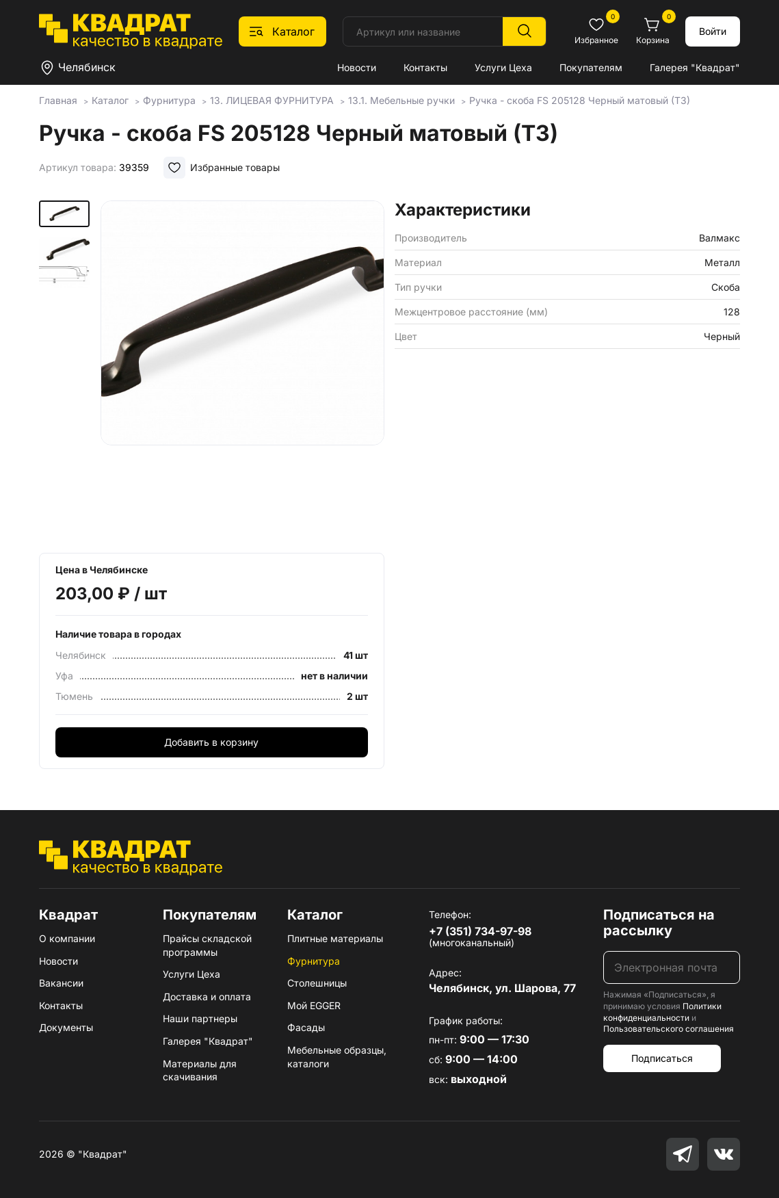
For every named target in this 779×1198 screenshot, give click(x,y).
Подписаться (662, 1058)
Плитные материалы (335, 938)
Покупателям (590, 67)
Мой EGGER (314, 1005)
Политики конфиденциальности (662, 1012)
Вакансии (61, 983)
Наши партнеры (200, 1018)
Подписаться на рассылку (659, 923)
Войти (712, 31)
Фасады (306, 1027)
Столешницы (317, 983)
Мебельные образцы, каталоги (336, 1056)
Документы (66, 1027)
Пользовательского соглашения (668, 1029)
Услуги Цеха (503, 67)
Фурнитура (313, 961)
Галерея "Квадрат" (695, 67)
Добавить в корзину (211, 742)
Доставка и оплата (207, 996)
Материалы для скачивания (200, 1070)
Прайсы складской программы (207, 945)
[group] (242, 372)
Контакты (425, 67)
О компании (67, 938)
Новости (356, 67)
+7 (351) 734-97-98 (480, 931)
